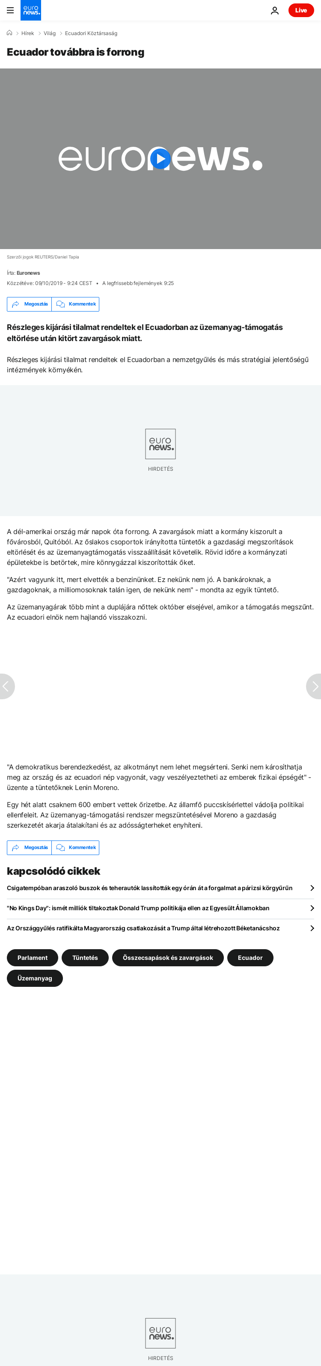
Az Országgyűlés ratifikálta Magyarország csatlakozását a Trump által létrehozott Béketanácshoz (143, 928)
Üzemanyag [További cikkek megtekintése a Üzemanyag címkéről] (35, 977)
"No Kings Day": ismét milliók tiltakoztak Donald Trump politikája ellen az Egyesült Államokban (138, 908)
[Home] (9, 33)
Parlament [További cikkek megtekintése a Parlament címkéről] (33, 957)
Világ (50, 33)
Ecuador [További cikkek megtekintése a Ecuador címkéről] (250, 957)
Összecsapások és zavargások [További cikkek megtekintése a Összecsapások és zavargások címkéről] (168, 957)
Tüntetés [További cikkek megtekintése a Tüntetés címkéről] (85, 957)
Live (301, 10)
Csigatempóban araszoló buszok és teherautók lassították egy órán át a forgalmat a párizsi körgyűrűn (149, 887)
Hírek (27, 33)
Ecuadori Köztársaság (91, 33)
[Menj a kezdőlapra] (31, 10)
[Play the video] (160, 158)
